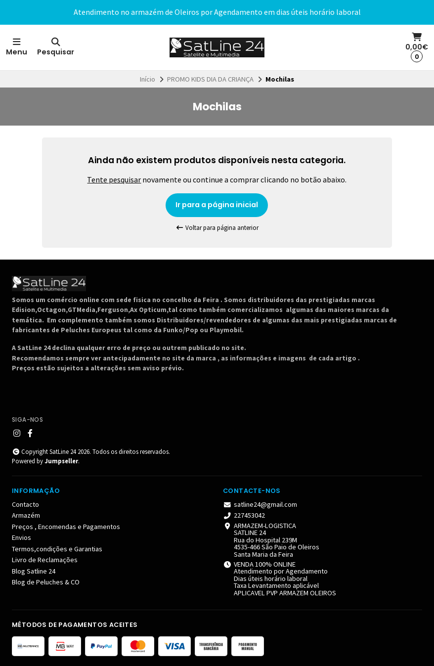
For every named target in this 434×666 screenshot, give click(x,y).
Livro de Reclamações (45, 559)
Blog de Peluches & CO (46, 581)
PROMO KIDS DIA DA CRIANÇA (210, 79)
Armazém (26, 515)
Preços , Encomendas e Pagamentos (66, 526)
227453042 (244, 515)
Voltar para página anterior (217, 227)
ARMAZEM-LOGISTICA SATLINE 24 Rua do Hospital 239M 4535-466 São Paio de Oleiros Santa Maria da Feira (271, 540)
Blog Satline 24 (33, 571)
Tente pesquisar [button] (114, 179)
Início (147, 79)
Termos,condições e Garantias (57, 548)
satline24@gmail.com (260, 504)
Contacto (25, 504)
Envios (21, 537)
